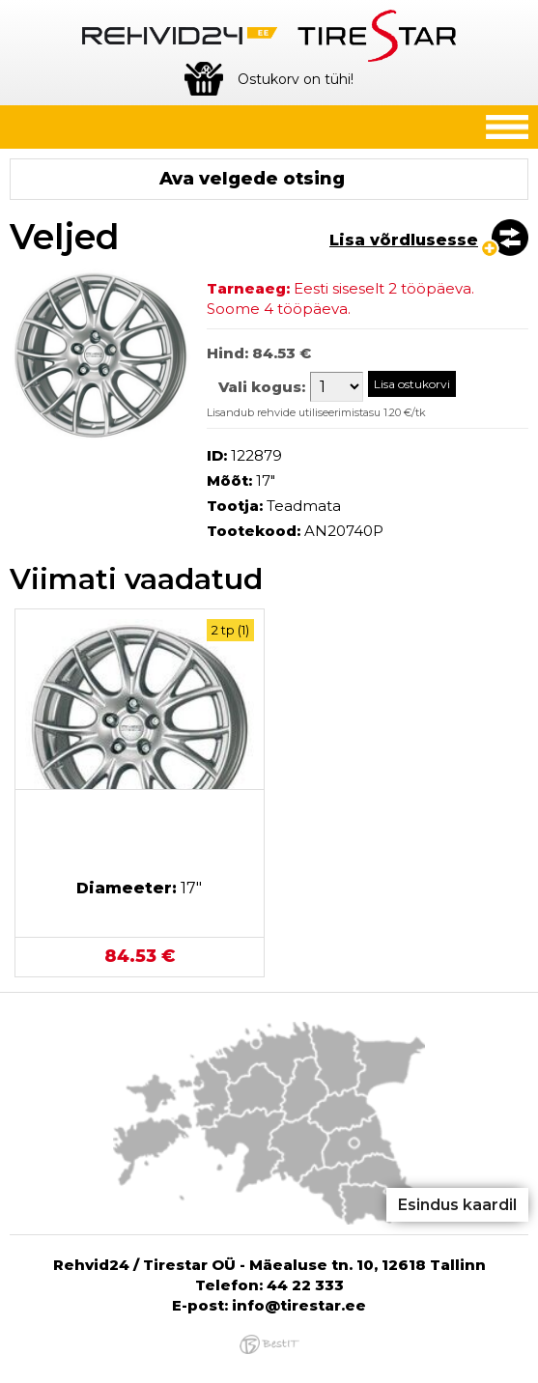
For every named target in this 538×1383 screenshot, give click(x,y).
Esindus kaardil (457, 1205)
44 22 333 (305, 1285)
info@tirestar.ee (299, 1305)
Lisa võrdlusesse (403, 240)
